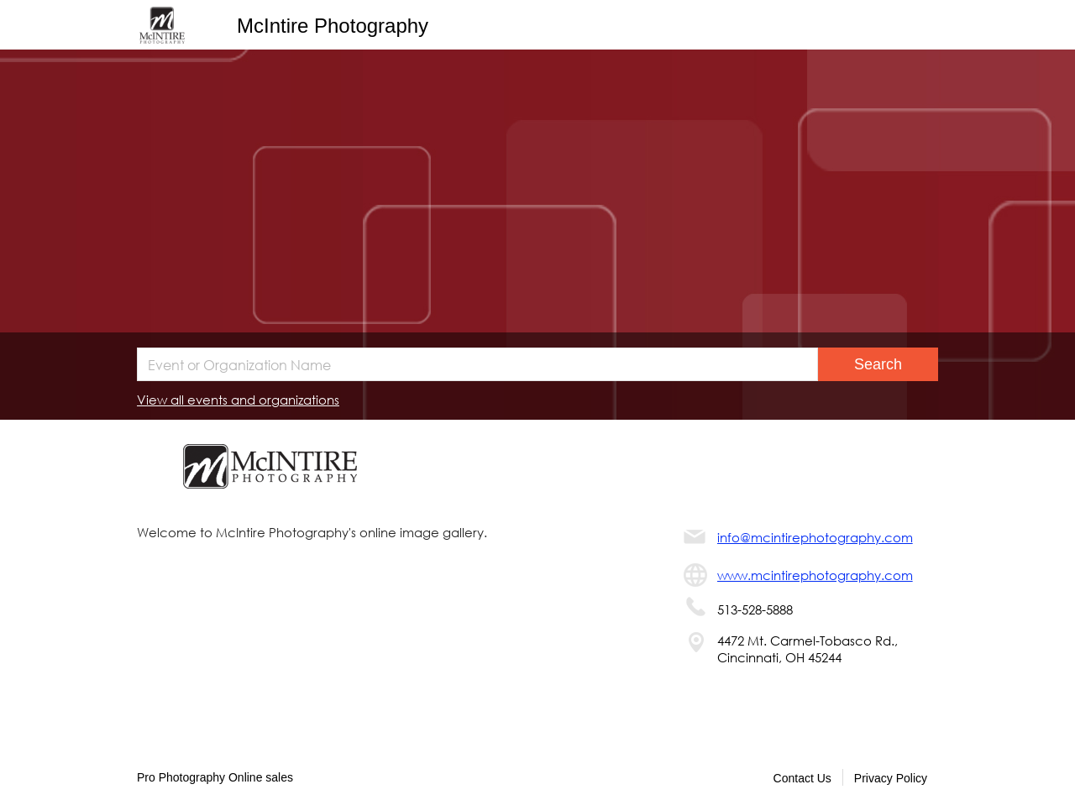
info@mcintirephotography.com (815, 537)
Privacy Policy (890, 778)
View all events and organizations (238, 399)
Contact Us (802, 778)
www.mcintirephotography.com (815, 575)
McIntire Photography (332, 25)
